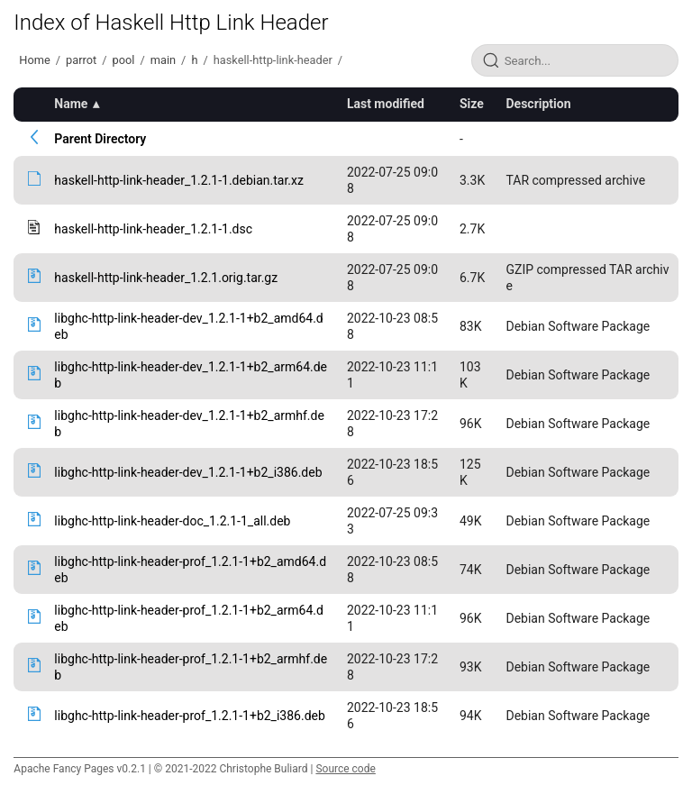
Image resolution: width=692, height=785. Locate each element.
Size (472, 103)
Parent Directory (100, 139)
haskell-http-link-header (273, 60)
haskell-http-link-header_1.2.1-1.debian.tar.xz (179, 180)
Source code (345, 768)
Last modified (385, 103)
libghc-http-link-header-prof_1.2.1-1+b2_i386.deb (189, 715)
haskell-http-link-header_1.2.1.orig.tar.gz (166, 277)
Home (34, 60)
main (163, 60)
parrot (81, 60)
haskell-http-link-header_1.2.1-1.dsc (153, 229)
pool (124, 60)
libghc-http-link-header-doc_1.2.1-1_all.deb (172, 521)
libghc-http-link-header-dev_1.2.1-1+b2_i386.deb (188, 472)
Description (537, 103)
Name (70, 103)
